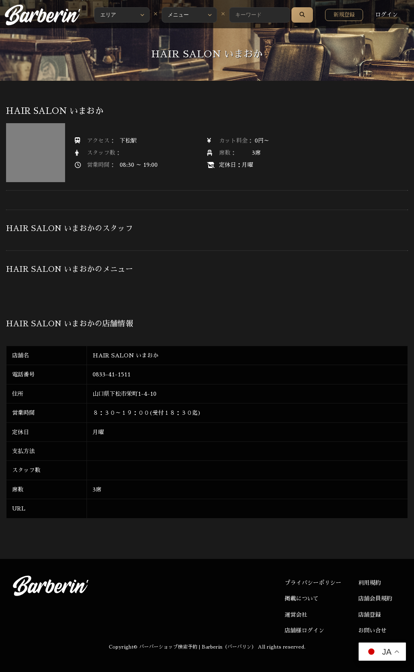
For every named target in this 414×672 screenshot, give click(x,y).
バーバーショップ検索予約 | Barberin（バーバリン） (197, 647)
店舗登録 (369, 614)
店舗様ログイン (304, 630)
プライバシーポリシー (313, 583)
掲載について (302, 598)
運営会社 (296, 614)
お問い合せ (372, 630)
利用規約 (369, 583)
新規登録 (344, 14)
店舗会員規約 (375, 598)
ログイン (386, 14)
